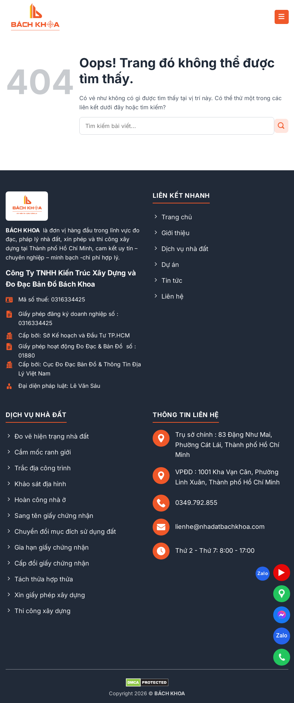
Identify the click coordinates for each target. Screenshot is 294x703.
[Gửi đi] (281, 126)
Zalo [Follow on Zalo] (262, 573)
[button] (282, 17)
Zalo (281, 635)
